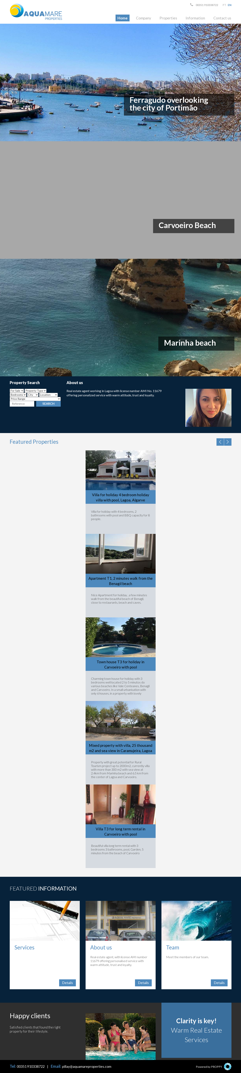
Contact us (222, 18)
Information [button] (195, 18)
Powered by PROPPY (209, 1066)
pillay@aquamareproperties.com (86, 1066)
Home (122, 18)
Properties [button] (168, 18)
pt (224, 5)
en (229, 5)
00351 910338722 (204, 5)
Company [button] (143, 18)
